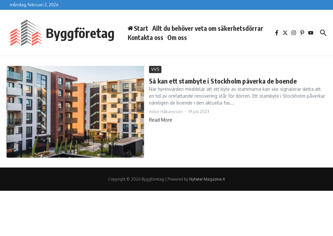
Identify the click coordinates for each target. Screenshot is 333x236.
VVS (155, 69)
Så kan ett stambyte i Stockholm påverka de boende (223, 81)
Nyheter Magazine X (207, 179)
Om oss (177, 37)
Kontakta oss (145, 37)
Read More (160, 120)
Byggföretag (80, 33)
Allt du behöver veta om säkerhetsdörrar (207, 28)
